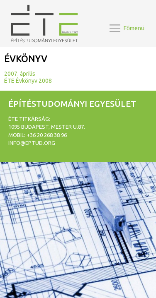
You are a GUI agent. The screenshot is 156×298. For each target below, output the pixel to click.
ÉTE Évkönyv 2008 (28, 80)
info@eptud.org (31, 143)
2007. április (19, 73)
